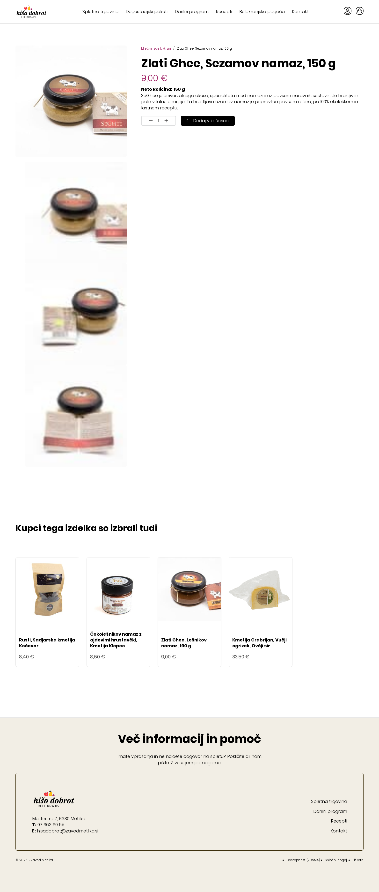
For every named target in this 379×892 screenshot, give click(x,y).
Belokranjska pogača (262, 11)
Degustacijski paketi (147, 11)
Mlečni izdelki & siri (156, 48)
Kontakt (300, 11)
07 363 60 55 (50, 825)
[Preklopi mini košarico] (360, 11)
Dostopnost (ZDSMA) (303, 860)
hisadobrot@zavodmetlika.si (67, 831)
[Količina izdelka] (158, 121)
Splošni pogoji (336, 860)
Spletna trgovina (100, 11)
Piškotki (358, 860)
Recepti (224, 11)
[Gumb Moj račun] (347, 11)
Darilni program (192, 11)
